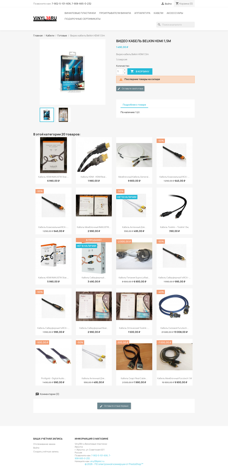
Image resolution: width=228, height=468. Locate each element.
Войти (36, 447)
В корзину (139, 71)
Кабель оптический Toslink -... (134, 328)
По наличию (128, 112)
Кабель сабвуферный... (94, 277)
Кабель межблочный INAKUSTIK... (94, 227)
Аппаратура (142, 13)
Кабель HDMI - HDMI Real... (94, 176)
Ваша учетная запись (48, 438)
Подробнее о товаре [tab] (134, 104)
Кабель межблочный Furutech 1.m (174, 378)
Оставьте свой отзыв (130, 88)
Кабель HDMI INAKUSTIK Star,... (53, 176)
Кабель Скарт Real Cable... (134, 378)
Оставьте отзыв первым (114, 406)
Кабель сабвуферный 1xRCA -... (174, 277)
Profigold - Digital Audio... (53, 378)
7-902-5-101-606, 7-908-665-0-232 (71, 3)
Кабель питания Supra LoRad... (134, 277)
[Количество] (119, 71)
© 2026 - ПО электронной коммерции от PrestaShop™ (114, 464)
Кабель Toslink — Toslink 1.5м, (174, 227)
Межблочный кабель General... (134, 176)
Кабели (158, 13)
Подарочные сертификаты (82, 18)
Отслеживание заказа (44, 444)
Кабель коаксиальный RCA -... (175, 176)
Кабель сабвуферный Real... (93, 328)
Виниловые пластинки (80, 13)
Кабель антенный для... (134, 227)
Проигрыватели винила (115, 13)
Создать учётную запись (46, 451)
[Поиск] (175, 25)
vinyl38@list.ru (97, 461)
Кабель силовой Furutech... (175, 328)
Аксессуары (175, 13)
